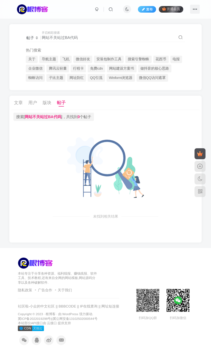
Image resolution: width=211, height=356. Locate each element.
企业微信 (35, 68)
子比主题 (56, 78)
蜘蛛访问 (35, 78)
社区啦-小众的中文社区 (36, 306)
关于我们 (65, 290)
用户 (32, 102)
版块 (47, 102)
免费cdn (96, 68)
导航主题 (49, 59)
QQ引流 (96, 78)
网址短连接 (110, 306)
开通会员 (171, 9)
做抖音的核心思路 (154, 68)
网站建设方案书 (121, 68)
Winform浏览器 (121, 78)
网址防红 (77, 78)
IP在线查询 (89, 306)
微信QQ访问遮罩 (152, 78)
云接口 (52, 323)
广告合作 (45, 290)
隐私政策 (25, 290)
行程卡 (78, 68)
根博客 (50, 314)
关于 (31, 59)
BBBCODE (67, 306)
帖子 (61, 102)
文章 (18, 102)
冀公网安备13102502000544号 (75, 318)
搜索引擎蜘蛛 (138, 59)
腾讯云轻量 (58, 68)
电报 (176, 59)
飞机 (66, 59)
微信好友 (83, 59)
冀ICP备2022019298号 (34, 318)
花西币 (161, 59)
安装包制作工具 (108, 59)
